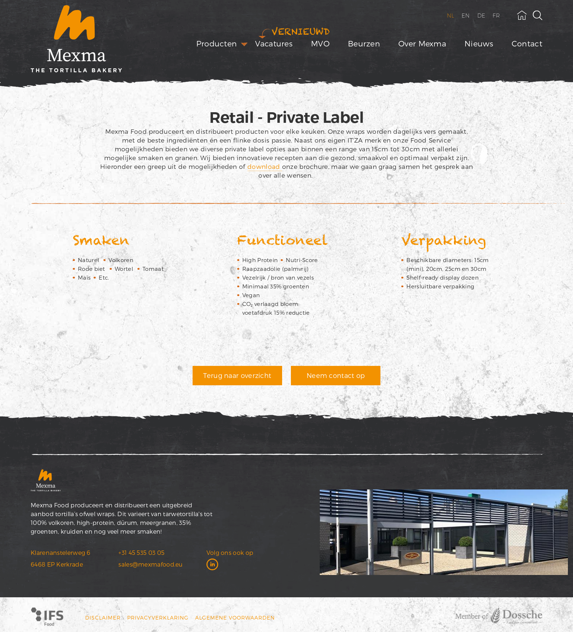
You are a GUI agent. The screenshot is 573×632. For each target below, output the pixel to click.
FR (496, 15)
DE (481, 15)
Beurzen (364, 43)
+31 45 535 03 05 (141, 552)
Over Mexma (422, 43)
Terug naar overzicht (237, 375)
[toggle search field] (537, 15)
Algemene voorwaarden (235, 617)
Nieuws (478, 43)
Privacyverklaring (158, 617)
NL (451, 15)
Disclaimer (103, 617)
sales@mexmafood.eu (150, 564)
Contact (527, 43)
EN (466, 15)
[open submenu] (244, 44)
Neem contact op (336, 375)
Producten (216, 43)
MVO (320, 43)
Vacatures (274, 43)
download (264, 166)
